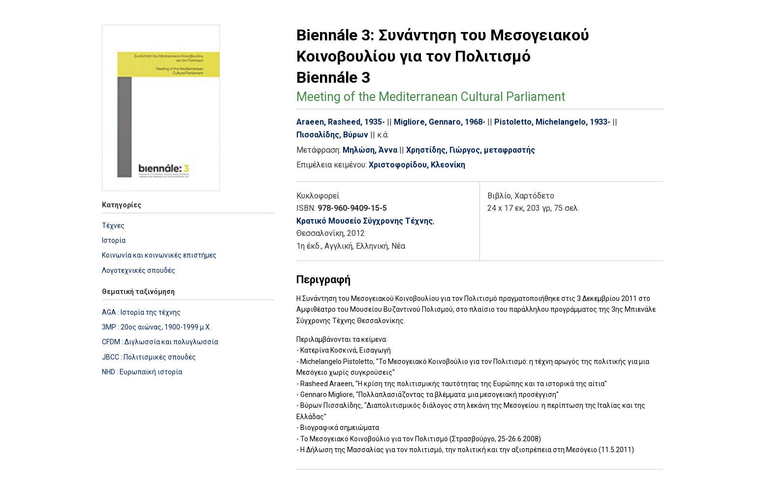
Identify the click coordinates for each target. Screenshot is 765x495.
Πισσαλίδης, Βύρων (332, 134)
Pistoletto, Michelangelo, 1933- (552, 122)
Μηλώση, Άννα (370, 150)
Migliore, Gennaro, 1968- (439, 122)
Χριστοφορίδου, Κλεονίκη (417, 164)
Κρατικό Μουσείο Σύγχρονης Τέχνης (364, 221)
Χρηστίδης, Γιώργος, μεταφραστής (470, 150)
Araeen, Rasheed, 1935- (340, 122)
